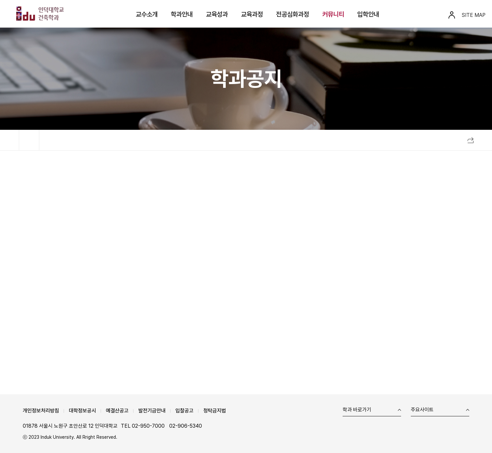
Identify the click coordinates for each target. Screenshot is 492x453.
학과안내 (182, 14)
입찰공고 (184, 411)
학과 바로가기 (357, 410)
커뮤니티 (333, 14)
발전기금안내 (152, 411)
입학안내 (368, 14)
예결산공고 (117, 411)
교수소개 (147, 14)
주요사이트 (422, 410)
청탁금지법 (214, 411)
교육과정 (252, 14)
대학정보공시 (82, 411)
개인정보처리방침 (41, 411)
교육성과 (217, 14)
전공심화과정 (292, 14)
